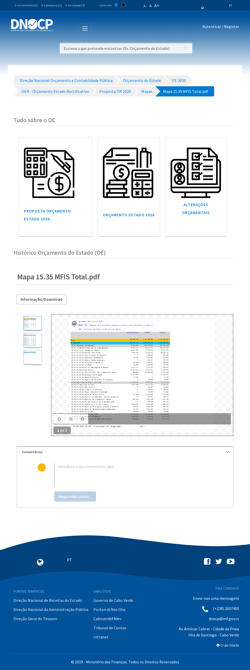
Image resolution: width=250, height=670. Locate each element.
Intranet (100, 636)
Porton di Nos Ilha (109, 609)
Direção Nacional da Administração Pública (50, 609)
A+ (156, 5)
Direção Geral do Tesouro (35, 618)
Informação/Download (41, 299)
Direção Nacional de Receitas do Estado (47, 600)
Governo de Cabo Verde (113, 600)
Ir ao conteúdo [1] (26, 5)
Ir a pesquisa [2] (51, 5)
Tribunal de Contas (109, 627)
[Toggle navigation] (59, 27)
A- (145, 6)
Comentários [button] (125, 452)
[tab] (125, 452)
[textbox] (133, 474)
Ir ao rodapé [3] (75, 5)
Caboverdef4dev (107, 618)
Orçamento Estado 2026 (129, 214)
